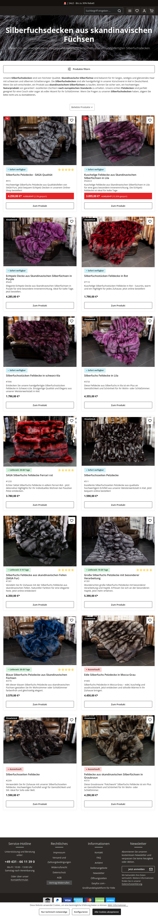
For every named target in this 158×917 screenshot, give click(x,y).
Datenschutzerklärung (132, 884)
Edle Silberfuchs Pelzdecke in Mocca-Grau (110, 674)
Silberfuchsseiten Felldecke (23, 774)
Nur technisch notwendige (54, 911)
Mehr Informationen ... (118, 905)
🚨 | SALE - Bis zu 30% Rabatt (79, 3)
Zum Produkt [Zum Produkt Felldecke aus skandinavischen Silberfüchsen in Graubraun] (118, 804)
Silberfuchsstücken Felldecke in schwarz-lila (33, 375)
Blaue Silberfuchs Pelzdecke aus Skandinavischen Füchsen (36, 676)
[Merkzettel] (137, 10)
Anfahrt (99, 862)
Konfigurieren (81, 911)
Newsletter (99, 873)
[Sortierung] (82, 107)
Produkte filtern (79, 69)
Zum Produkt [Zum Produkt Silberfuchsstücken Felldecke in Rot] (118, 305)
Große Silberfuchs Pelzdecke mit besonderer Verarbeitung (111, 576)
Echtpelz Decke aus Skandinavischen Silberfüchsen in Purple (39, 277)
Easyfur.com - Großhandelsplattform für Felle (98, 885)
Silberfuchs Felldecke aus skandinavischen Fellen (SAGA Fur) (36, 576)
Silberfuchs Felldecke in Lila (101, 375)
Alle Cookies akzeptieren (107, 911)
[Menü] (129, 10)
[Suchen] (119, 10)
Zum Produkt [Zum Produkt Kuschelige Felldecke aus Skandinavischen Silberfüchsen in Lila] (118, 205)
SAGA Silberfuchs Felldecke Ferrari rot (29, 475)
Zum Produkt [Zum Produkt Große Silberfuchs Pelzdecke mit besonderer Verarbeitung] (118, 604)
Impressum (59, 852)
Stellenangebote (98, 867)
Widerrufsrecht (59, 867)
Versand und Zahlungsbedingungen (59, 860)
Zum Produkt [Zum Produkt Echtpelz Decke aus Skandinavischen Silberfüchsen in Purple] (40, 305)
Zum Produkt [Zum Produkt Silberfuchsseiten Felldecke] (40, 804)
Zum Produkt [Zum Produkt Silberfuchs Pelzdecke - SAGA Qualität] (40, 205)
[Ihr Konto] (144, 10)
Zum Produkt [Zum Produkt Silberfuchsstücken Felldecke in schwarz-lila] (40, 405)
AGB (59, 877)
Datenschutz (59, 872)
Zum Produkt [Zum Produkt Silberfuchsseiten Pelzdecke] (118, 504)
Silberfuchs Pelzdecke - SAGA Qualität (29, 175)
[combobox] (100, 10)
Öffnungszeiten (99, 878)
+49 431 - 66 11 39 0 (20, 861)
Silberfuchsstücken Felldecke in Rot (106, 276)
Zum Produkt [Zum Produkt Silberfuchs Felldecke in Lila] (118, 405)
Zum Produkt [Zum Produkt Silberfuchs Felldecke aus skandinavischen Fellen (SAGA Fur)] (40, 604)
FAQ (99, 857)
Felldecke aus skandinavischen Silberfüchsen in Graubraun (113, 776)
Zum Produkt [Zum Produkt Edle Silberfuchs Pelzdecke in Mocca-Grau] (118, 704)
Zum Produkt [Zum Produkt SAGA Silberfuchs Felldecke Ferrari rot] (40, 504)
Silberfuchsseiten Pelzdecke (101, 475)
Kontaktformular (19, 879)
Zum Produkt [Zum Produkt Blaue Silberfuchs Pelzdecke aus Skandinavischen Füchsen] (40, 704)
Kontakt (99, 852)
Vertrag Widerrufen (59, 882)
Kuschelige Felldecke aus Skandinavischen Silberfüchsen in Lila (110, 176)
